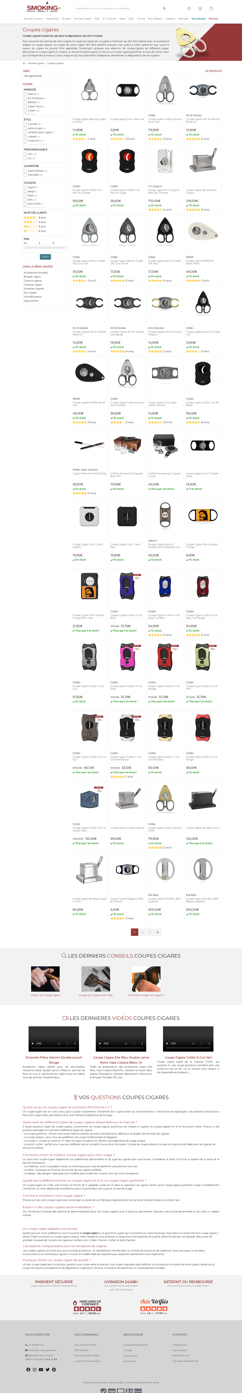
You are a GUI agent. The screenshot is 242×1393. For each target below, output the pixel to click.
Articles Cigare (82, 18)
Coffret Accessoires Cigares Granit (164, 475)
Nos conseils (130, 1355)
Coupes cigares (55, 63)
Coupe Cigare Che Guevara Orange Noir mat (88, 616)
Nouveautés (199, 18)
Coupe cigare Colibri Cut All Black (202, 404)
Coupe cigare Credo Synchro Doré (165, 829)
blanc (32, 195)
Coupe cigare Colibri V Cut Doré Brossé (163, 758)
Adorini (33, 94)
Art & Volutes (37, 98)
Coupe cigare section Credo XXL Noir (164, 262)
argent (33, 187)
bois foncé (35, 203)
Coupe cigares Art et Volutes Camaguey (127, 333)
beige (32, 191)
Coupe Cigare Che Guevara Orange (202, 546)
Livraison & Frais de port (87, 1361)
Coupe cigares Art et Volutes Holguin (165, 333)
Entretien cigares (34, 288)
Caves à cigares (33, 280)
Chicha (141, 18)
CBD (131, 18)
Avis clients (130, 1361)
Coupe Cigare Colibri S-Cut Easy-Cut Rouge (202, 616)
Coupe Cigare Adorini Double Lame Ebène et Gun (164, 546)
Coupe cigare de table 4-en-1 (202, 827)
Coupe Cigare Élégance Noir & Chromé (127, 900)
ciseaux (34, 136)
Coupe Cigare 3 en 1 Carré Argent (88, 546)
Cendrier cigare (33, 284)
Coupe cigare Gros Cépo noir (127, 119)
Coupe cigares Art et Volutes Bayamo (89, 333)
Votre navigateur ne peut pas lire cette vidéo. (54, 1039)
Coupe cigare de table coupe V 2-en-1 (89, 900)
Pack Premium (181, 1355)
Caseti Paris (36, 106)
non (32, 154)
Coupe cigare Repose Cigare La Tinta (89, 120)
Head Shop (52, 18)
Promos (213, 18)
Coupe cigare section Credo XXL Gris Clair (89, 262)
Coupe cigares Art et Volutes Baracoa (203, 120)
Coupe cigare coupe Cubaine (127, 827)
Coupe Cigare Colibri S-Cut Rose (126, 687)
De (31, 243)
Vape (122, 18)
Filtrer (45, 256)
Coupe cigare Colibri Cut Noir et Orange (87, 191)
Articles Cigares (36, 63)
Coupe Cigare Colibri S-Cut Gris (88, 687)
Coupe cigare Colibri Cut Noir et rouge (124, 191)
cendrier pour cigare (41, 132)
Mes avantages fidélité (86, 1355)
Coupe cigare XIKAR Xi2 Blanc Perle (200, 262)
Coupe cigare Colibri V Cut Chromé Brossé (126, 758)
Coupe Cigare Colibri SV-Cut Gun (89, 758)
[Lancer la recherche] (164, 8)
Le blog (128, 1350)
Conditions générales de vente (142, 1382)
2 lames (34, 124)
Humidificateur (33, 296)
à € (46, 243)
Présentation (180, 1344)
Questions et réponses (136, 1344)
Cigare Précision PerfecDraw (90, 473)
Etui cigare (30, 292)
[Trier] (45, 76)
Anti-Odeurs (155, 18)
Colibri (33, 110)
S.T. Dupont (109, 18)
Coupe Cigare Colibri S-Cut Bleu (126, 616)
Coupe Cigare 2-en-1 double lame (202, 475)
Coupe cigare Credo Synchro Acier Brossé (127, 404)
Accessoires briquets (36, 272)
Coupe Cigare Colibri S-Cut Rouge (164, 687)
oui (31, 158)
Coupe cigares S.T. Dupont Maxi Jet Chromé (163, 191)
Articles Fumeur (33, 18)
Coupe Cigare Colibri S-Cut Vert (202, 687)
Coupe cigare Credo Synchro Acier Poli (165, 120)
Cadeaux (170, 18)
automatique (37, 170)
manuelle (35, 174)
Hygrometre (31, 300)
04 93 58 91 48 (34, 1344)
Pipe (97, 18)
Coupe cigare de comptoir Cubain (201, 191)
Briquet (66, 18)
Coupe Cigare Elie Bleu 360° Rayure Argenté (202, 900)
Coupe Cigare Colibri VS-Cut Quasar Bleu (89, 829)
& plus (35, 217)
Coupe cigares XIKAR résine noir (89, 404)
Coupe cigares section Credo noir (203, 333)
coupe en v (36, 140)
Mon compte (81, 1350)
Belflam (33, 102)
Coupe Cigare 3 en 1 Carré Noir (125, 546)
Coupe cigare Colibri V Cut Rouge (201, 758)
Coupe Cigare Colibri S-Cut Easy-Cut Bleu (164, 616)
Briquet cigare (32, 276)
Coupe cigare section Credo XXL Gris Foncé (126, 262)
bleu (32, 199)
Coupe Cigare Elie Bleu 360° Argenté (164, 900)
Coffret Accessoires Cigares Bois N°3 (126, 475)
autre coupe (36, 128)
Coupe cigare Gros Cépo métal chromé (162, 404)
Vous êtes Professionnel (185, 1361)
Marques (183, 18)
